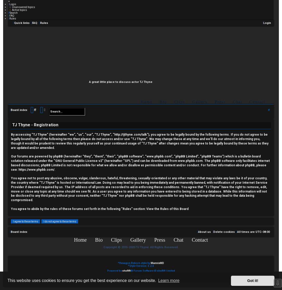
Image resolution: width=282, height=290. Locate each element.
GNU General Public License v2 (78, 161)
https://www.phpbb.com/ (36, 170)
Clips (179, 102)
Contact (257, 102)
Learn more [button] (168, 280)
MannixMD (157, 263)
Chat (237, 102)
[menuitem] (12, 4)
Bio (163, 102)
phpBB (126, 270)
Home (147, 102)
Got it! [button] (252, 281)
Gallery (200, 102)
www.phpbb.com (190, 161)
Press (220, 102)
